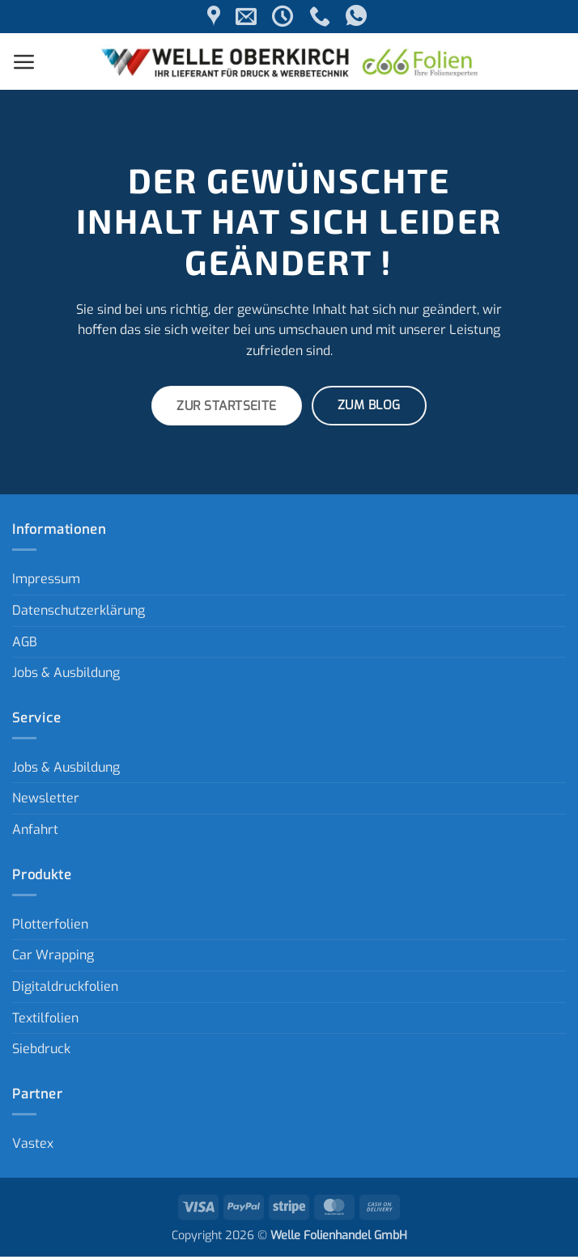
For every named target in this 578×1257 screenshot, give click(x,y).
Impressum (46, 578)
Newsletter (45, 797)
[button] (24, 61)
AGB (24, 641)
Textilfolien (45, 1017)
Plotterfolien (50, 924)
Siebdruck (41, 1048)
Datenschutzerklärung (78, 610)
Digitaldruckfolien (65, 986)
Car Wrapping (53, 954)
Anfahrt (35, 829)
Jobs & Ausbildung (66, 672)
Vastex (32, 1143)
